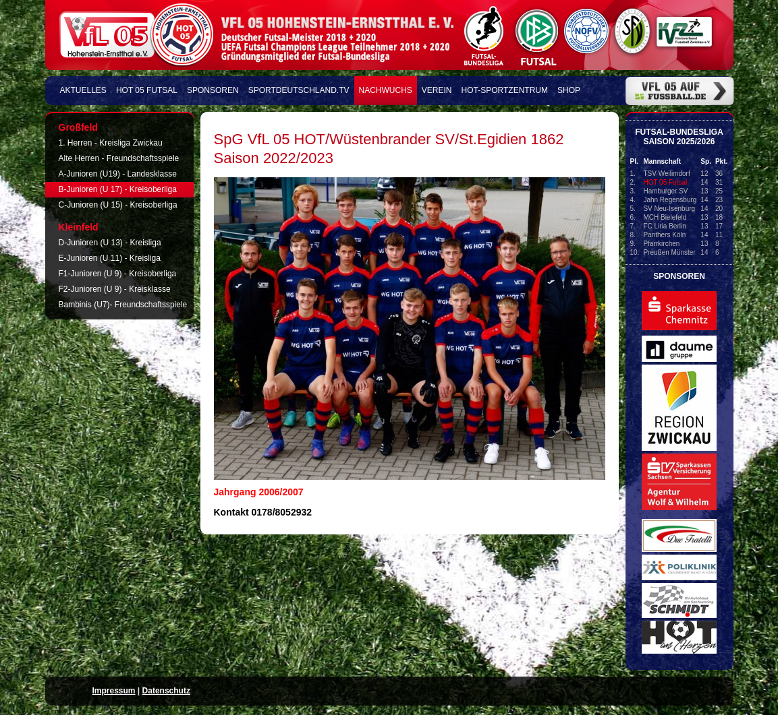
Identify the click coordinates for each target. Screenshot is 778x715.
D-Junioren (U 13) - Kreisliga (110, 242)
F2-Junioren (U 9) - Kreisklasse (115, 289)
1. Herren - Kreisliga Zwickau (111, 143)
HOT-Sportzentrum (505, 90)
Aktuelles (83, 90)
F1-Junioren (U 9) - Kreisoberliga (118, 273)
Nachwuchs (385, 90)
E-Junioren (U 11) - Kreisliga (110, 258)
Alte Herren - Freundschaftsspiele (119, 158)
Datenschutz (166, 690)
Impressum (114, 690)
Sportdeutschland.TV (299, 90)
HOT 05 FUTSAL (146, 90)
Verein (437, 90)
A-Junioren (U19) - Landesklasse (118, 174)
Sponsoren (213, 90)
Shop (568, 90)
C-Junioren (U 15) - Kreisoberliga (118, 205)
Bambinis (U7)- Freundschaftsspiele (123, 304)
